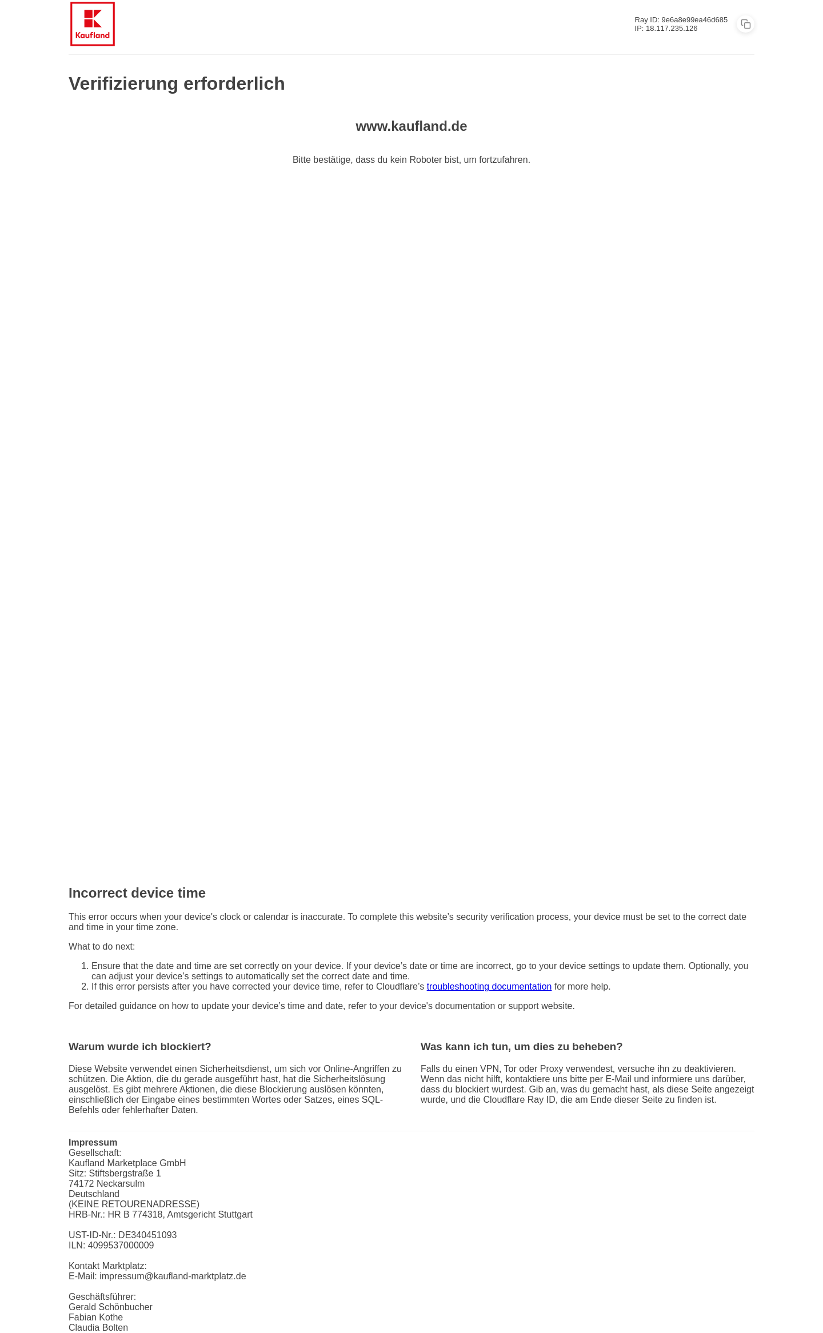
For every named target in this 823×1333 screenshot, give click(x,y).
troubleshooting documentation (489, 986)
